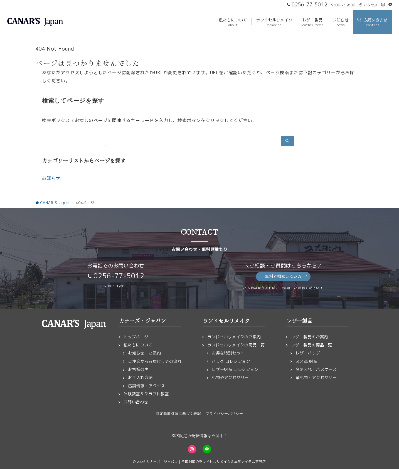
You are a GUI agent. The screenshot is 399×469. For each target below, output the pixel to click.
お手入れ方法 (140, 377)
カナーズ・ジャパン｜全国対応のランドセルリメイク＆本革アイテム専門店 (206, 461)
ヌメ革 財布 (306, 361)
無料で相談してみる (286, 276)
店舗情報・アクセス (146, 386)
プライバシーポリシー (224, 413)
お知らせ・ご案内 (144, 353)
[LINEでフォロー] (390, 4)
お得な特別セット (228, 353)
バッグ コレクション (231, 361)
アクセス (368, 5)
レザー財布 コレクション (235, 369)
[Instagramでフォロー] (383, 4)
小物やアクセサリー (230, 377)
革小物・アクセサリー (316, 377)
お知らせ (51, 178)
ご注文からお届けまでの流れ (154, 361)
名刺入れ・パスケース (316, 369)
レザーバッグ (307, 353)
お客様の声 (138, 369)
